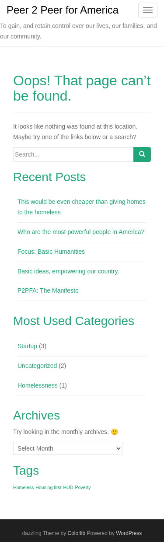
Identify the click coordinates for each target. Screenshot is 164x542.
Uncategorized (37, 365)
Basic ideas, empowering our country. (68, 271)
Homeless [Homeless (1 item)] (23, 487)
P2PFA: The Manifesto (48, 290)
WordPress (129, 533)
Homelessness (37, 385)
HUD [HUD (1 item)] (68, 487)
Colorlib (76, 533)
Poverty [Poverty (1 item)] (83, 487)
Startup (27, 346)
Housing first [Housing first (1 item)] (48, 487)
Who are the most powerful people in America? (80, 231)
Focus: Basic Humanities (51, 251)
